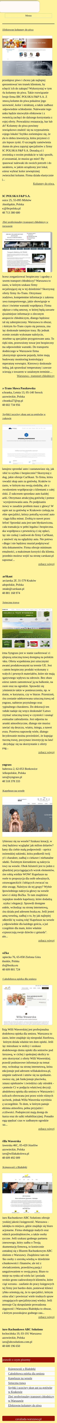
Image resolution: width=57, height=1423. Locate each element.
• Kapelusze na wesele (13, 790)
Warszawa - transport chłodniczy (36, 375)
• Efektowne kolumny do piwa (17, 29)
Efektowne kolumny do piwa (25, 1405)
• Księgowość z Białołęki (14, 1167)
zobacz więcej (46, 564)
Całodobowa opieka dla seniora (26, 1373)
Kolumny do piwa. (44, 183)
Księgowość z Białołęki (21, 1368)
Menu (28, 15)
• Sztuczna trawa (10, 602)
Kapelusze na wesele (20, 1378)
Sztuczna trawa (17, 1383)
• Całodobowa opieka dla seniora (18, 978)
